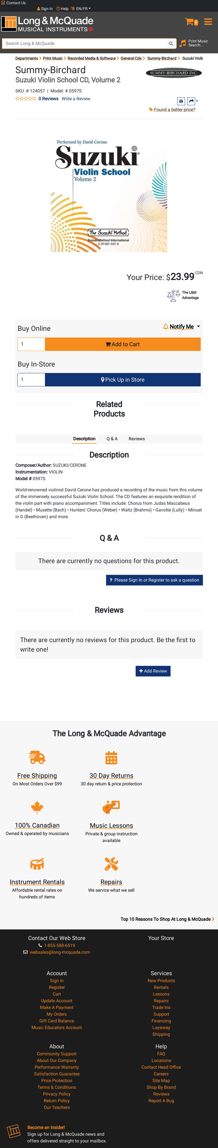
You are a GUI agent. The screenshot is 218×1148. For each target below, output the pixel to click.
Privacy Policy (57, 1031)
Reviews (161, 1031)
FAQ (161, 991)
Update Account (56, 938)
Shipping (161, 972)
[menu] (209, 13)
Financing (161, 958)
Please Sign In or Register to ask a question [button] (154, 574)
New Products (161, 918)
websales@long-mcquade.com (56, 890)
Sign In (57, 918)
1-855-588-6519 (57, 883)
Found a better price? (171, 103)
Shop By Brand (161, 1025)
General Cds (131, 52)
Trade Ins (161, 945)
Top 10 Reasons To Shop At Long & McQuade (167, 857)
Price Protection (56, 1018)
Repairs (161, 938)
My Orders (57, 952)
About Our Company (57, 998)
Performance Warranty (57, 1005)
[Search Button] (171, 37)
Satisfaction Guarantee (57, 1011)
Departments (26, 52)
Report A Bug (161, 1038)
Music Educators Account (57, 965)
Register (57, 925)
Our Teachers (57, 1045)
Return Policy (57, 1038)
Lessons (161, 931)
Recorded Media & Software (92, 52)
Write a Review (76, 92)
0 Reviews (48, 93)
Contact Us (13, 3)
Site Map (161, 1018)
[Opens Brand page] (174, 67)
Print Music (53, 52)
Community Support (56, 991)
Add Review (153, 665)
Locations (161, 998)
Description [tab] (84, 433)
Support (161, 952)
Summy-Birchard (161, 52)
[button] (191, 13)
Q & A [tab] (112, 433)
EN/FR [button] (206, 3)
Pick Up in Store (123, 373)
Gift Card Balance (56, 958)
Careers (161, 1011)
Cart (57, 931)
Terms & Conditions (56, 1025)
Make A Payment (56, 945)
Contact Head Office (161, 1005)
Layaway (161, 965)
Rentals (161, 925)
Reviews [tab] (137, 433)
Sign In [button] (172, 3)
